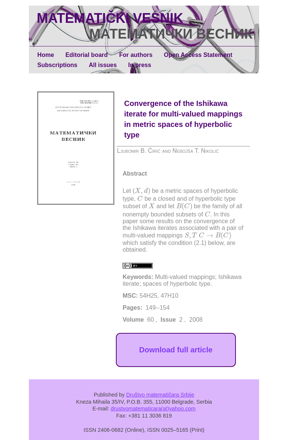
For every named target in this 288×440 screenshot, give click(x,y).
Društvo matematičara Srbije (160, 395)
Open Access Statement (198, 55)
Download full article (176, 350)
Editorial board (86, 55)
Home (46, 55)
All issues (103, 65)
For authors (136, 55)
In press (139, 65)
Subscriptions (58, 65)
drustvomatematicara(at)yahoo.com (153, 409)
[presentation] (142, 191)
